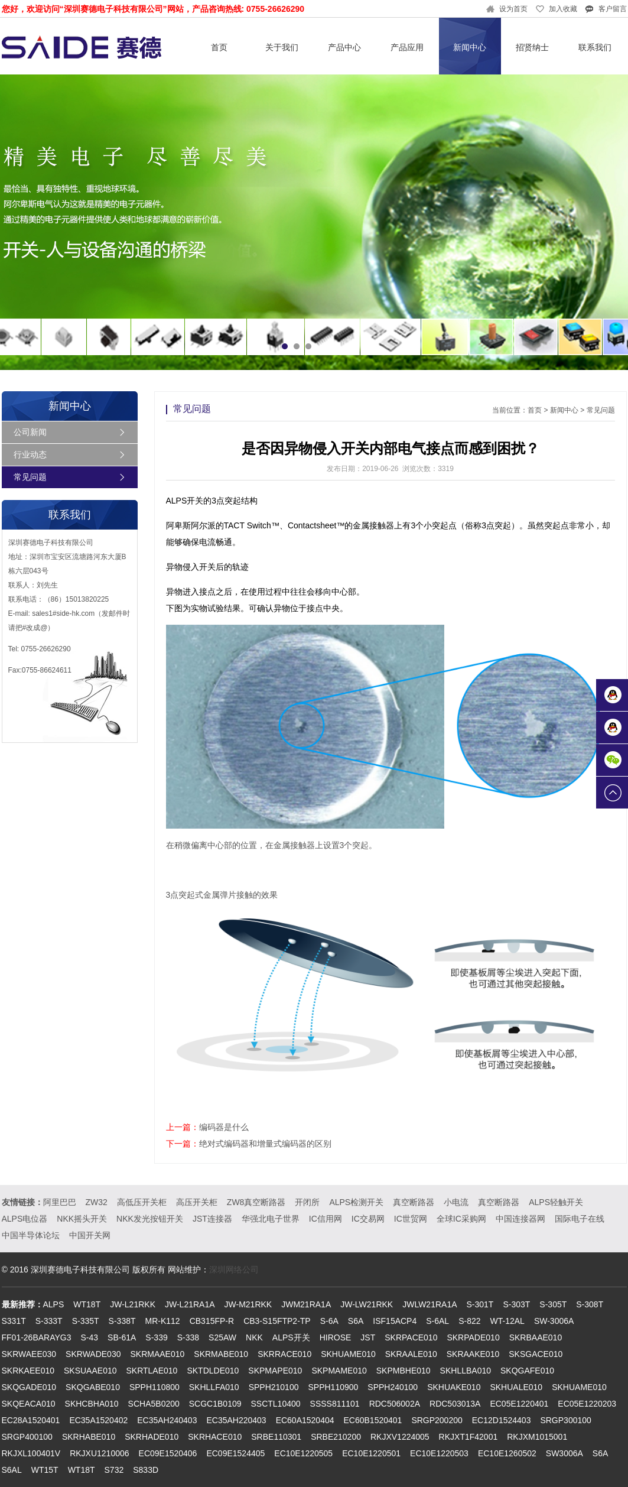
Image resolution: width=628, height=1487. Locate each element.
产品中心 (344, 47)
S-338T (122, 1321)
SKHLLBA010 (465, 1370)
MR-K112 (162, 1321)
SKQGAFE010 (527, 1370)
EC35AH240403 (167, 1420)
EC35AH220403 (236, 1420)
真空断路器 (413, 1202)
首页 (219, 47)
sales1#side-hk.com (63, 613)
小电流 (456, 1202)
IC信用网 (325, 1218)
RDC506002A (394, 1403)
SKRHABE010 (88, 1436)
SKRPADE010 (473, 1337)
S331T (14, 1321)
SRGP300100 (565, 1420)
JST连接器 (212, 1218)
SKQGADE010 (29, 1387)
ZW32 (97, 1202)
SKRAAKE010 (473, 1354)
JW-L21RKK (132, 1304)
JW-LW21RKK (366, 1304)
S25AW (222, 1337)
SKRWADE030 (93, 1354)
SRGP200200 (436, 1420)
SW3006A (564, 1453)
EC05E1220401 (519, 1403)
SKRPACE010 (411, 1337)
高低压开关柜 (142, 1202)
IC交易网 (368, 1218)
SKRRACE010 (284, 1354)
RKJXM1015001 (537, 1436)
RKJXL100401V (31, 1453)
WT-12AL (507, 1321)
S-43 (90, 1337)
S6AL (12, 1470)
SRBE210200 (336, 1436)
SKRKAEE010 (28, 1370)
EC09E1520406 (168, 1453)
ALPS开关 (291, 1337)
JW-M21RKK (248, 1304)
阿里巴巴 (59, 1202)
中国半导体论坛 (31, 1235)
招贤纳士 (532, 47)
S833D (145, 1470)
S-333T (49, 1321)
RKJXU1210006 (99, 1453)
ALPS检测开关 (356, 1202)
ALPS (53, 1304)
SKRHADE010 (151, 1436)
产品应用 (407, 47)
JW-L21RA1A (190, 1304)
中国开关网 (89, 1235)
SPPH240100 (392, 1387)
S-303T (516, 1304)
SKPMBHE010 (403, 1370)
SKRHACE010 (215, 1436)
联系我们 (594, 47)
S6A (355, 1321)
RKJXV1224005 (399, 1436)
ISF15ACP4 (395, 1321)
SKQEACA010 (29, 1403)
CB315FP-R (212, 1321)
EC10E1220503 (439, 1453)
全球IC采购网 (461, 1218)
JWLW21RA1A (429, 1304)
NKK (254, 1337)
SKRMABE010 (221, 1354)
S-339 (156, 1337)
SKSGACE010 (535, 1354)
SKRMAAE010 (157, 1354)
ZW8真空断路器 (256, 1202)
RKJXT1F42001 (468, 1436)
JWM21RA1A (306, 1304)
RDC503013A (454, 1403)
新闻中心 (469, 47)
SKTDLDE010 (213, 1370)
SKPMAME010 (338, 1370)
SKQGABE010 (93, 1387)
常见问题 (30, 477)
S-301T (480, 1304)
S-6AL (437, 1321)
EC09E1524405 (235, 1453)
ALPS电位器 (25, 1218)
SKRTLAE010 (152, 1370)
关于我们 (281, 47)
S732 (114, 1470)
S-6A (329, 1321)
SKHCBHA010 (92, 1403)
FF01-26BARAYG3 (36, 1337)
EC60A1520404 (305, 1420)
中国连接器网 (520, 1218)
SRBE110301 (276, 1436)
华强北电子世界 (271, 1218)
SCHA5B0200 (154, 1403)
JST (367, 1337)
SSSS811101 (335, 1403)
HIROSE (336, 1337)
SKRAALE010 (411, 1354)
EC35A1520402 (98, 1420)
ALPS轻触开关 (556, 1202)
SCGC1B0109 (215, 1403)
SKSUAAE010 (90, 1370)
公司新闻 (30, 432)
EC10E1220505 (303, 1453)
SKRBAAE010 (535, 1337)
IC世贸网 (410, 1218)
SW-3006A (554, 1321)
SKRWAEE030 (29, 1354)
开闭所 (307, 1202)
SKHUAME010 (348, 1354)
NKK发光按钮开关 (149, 1218)
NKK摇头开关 (82, 1218)
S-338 (188, 1337)
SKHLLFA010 (214, 1387)
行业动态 (30, 454)
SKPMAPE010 (275, 1370)
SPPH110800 (154, 1387)
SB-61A (122, 1337)
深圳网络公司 (234, 1269)
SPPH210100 (274, 1387)
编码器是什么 (224, 1127)
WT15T (44, 1470)
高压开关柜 (196, 1202)
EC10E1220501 (371, 1453)
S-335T (85, 1321)
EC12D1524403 (501, 1420)
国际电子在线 (579, 1218)
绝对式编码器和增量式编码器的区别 (265, 1143)
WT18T (86, 1304)
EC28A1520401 (31, 1420)
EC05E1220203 (587, 1403)
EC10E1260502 (507, 1453)
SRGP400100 (27, 1436)
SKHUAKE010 (453, 1387)
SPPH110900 (333, 1387)
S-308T (589, 1304)
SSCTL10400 (276, 1403)
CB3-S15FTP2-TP (277, 1321)
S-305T (553, 1304)
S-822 (469, 1321)
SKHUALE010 (516, 1387)
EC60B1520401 (373, 1420)
